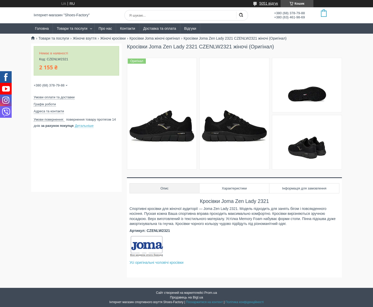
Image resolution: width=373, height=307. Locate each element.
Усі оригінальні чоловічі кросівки (156, 262)
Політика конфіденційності (244, 302)
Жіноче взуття (84, 38)
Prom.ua (210, 293)
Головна (42, 28)
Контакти (127, 28)
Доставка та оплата (159, 28)
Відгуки (190, 28)
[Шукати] (241, 15)
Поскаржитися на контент (204, 302)
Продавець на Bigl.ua (186, 297)
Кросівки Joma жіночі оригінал (155, 38)
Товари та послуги (72, 28)
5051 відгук (268, 3)
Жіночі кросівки (113, 38)
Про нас (105, 28)
